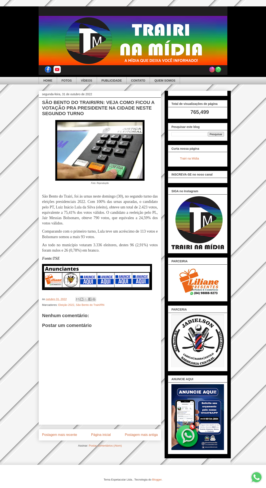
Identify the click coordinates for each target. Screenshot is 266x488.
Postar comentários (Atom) (105, 445)
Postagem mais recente (59, 435)
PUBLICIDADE (111, 80)
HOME (47, 80)
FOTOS (66, 80)
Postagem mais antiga (141, 435)
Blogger (157, 479)
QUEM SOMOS (164, 80)
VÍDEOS (86, 80)
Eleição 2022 (66, 304)
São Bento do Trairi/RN (90, 304)
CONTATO (138, 80)
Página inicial (101, 435)
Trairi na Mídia (189, 158)
